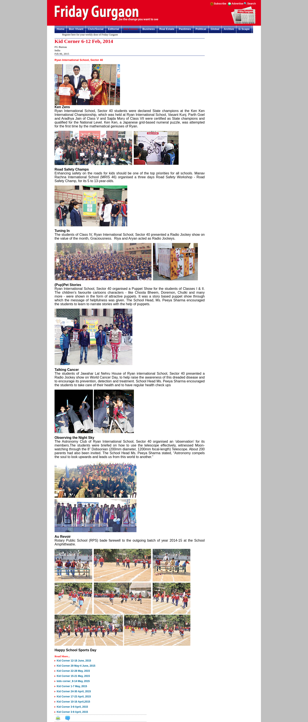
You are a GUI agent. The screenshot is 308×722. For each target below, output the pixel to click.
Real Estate (166, 29)
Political (200, 29)
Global (215, 29)
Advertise (237, 3)
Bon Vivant (76, 29)
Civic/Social (96, 29)
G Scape (244, 29)
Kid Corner (131, 29)
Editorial (113, 29)
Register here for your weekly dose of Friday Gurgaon (91, 34)
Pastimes (185, 29)
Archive (229, 29)
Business (148, 29)
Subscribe (220, 3)
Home (60, 29)
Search (251, 3)
